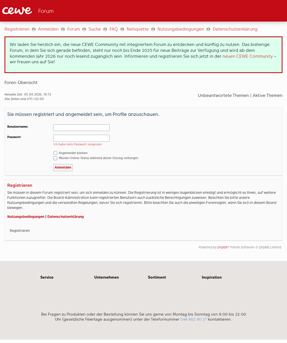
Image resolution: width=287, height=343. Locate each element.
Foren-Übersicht (21, 82)
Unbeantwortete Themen (223, 95)
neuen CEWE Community (248, 56)
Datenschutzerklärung (235, 29)
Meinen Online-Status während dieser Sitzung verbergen (96, 158)
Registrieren (16, 29)
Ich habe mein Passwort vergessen (78, 144)
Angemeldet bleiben (70, 153)
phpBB (222, 247)
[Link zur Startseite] (57, 10)
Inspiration (212, 277)
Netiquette (138, 29)
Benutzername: (17, 127)
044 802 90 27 (193, 319)
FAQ (114, 29)
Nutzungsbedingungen (181, 29)
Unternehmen (106, 277)
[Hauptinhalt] (143, 141)
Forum (73, 29)
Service (47, 277)
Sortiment (157, 277)
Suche (95, 29)
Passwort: (14, 137)
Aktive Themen (268, 95)
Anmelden (48, 29)
